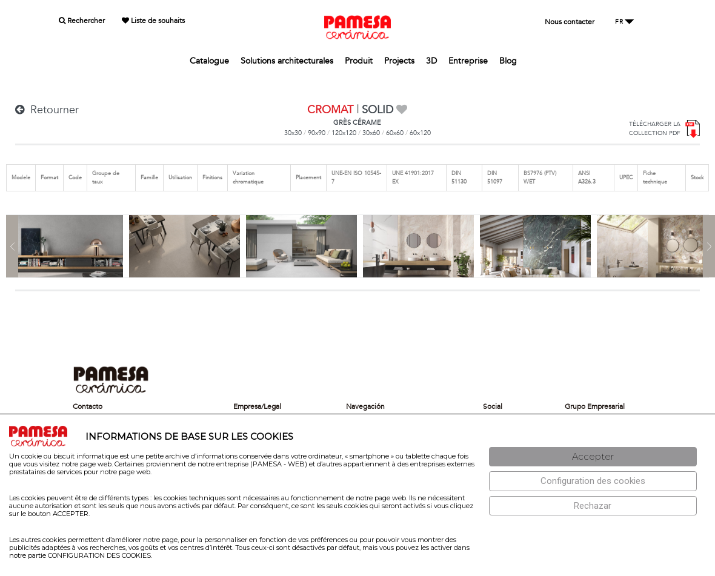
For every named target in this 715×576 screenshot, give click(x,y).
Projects (399, 61)
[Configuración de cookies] (593, 481)
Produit (359, 61)
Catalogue (209, 61)
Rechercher (82, 20)
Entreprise (468, 61)
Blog (508, 61)
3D (431, 61)
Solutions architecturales (287, 61)
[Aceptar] (593, 457)
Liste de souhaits (153, 20)
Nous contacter (569, 22)
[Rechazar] (593, 506)
